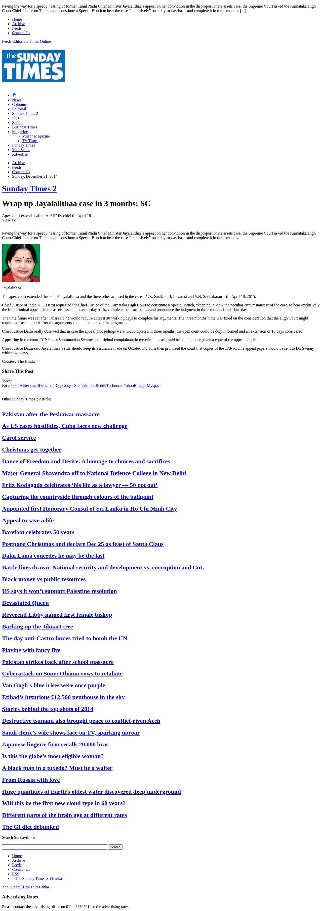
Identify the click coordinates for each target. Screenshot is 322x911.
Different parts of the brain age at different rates (64, 815)
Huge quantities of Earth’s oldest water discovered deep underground (91, 791)
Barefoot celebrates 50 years (38, 532)
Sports (17, 122)
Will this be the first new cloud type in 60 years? (64, 803)
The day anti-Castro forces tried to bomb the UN (64, 638)
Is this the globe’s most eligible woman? (53, 756)
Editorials (20, 41)
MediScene (21, 150)
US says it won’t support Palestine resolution (59, 591)
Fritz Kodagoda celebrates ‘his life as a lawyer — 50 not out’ (80, 485)
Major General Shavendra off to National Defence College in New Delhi (94, 473)
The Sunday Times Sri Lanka (37, 878)
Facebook (10, 385)
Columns (19, 104)
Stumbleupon (85, 385)
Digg (58, 385)
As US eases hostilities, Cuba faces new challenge (65, 426)
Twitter (23, 385)
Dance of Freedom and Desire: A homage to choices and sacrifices (86, 461)
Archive (18, 24)
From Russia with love (31, 780)
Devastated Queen (25, 603)
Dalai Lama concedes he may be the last (53, 555)
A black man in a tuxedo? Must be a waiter (57, 768)
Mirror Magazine (36, 136)
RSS (15, 874)
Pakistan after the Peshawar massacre (51, 414)
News (16, 100)
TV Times (30, 141)
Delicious (46, 385)
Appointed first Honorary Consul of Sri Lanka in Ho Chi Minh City (89, 508)
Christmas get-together (32, 449)
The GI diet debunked (30, 827)
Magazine (20, 131)
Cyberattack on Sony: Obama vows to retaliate (62, 673)
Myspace (154, 385)
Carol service (19, 437)
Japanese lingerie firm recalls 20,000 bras (55, 744)
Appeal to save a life (28, 520)
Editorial (19, 109)
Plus (15, 118)
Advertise (20, 154)
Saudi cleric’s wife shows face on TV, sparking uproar (71, 732)
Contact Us (21, 33)
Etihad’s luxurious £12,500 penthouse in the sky (63, 697)
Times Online (40, 41)
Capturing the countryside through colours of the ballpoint (77, 496)
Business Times (24, 127)
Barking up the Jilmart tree (37, 626)
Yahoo (129, 385)
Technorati (115, 385)
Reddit (101, 385)
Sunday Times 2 (25, 113)
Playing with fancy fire (31, 650)
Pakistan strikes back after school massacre (58, 662)
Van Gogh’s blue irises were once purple (53, 685)
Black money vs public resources (44, 579)
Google (68, 385)
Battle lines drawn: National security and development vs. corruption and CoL (103, 567)
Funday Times (23, 145)
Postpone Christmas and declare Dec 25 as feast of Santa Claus (83, 544)
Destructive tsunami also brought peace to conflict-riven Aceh (81, 720)
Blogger (140, 385)
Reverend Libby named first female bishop (57, 614)
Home (17, 19)
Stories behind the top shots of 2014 (47, 709)
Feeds (16, 28)
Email (34, 385)
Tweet (7, 381)
